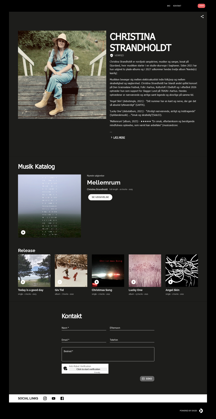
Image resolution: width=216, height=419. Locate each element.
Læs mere (117, 137)
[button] (100, 197)
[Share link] (202, 16)
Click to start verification (88, 369)
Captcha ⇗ (100, 372)
